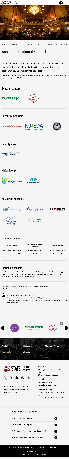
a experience (34, 452)
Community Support (33, 44)
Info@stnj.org (51, 385)
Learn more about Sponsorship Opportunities (19, 295)
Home (4, 44)
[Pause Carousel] (61, 323)
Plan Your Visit (28, 346)
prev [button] (2, 328)
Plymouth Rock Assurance (34, 254)
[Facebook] (11, 378)
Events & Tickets (8, 346)
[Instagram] (23, 378)
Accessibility (54, 447)
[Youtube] (17, 378)
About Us (26, 352)
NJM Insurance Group (24, 274)
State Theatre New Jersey (14, 3)
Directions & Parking (49, 375)
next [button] (66, 328)
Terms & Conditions (25, 447)
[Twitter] (5, 378)
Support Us (16, 44)
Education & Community (53, 346)
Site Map (12, 447)
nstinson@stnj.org (13, 302)
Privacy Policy (40, 447)
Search (61, 3)
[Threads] (29, 378)
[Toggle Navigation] (66, 3)
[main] (34, 161)
